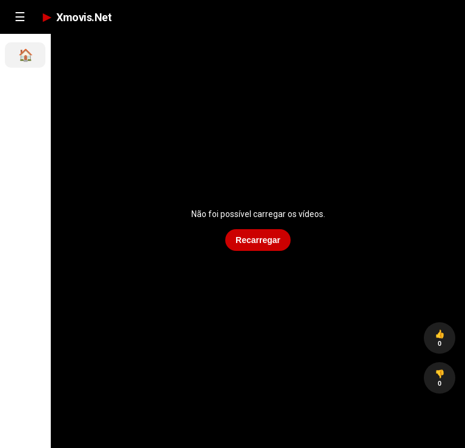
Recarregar (258, 240)
